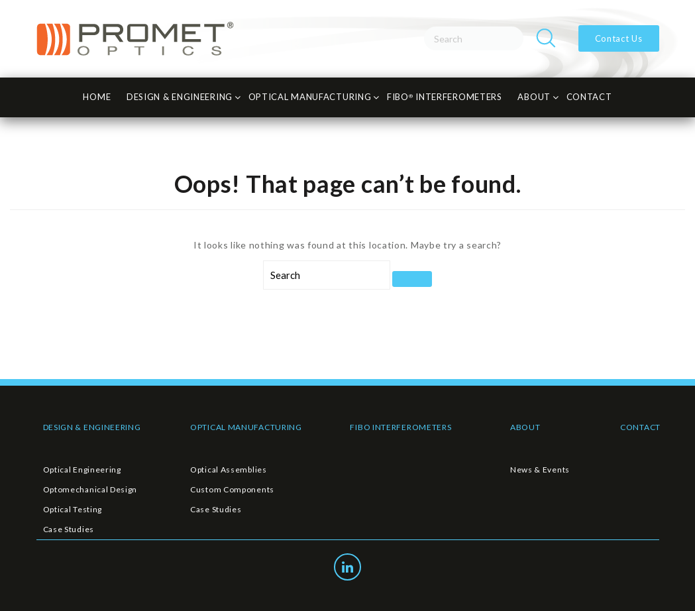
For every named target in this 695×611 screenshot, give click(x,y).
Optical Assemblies (228, 469)
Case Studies (68, 529)
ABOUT (525, 427)
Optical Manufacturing (310, 96)
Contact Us (619, 38)
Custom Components (232, 489)
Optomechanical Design (90, 489)
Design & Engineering (180, 96)
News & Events (540, 469)
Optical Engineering (82, 469)
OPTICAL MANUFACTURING (246, 427)
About (534, 96)
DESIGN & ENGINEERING (92, 427)
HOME (97, 96)
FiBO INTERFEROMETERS (444, 96)
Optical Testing (73, 509)
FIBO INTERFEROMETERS (400, 427)
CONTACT (589, 96)
